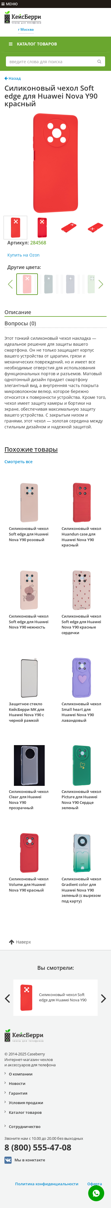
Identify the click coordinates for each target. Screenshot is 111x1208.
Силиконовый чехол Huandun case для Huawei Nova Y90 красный (81, 537)
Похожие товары (31, 449)
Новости (17, 1083)
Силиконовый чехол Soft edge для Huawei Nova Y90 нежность (29, 621)
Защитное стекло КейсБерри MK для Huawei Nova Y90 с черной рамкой (26, 712)
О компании (21, 1074)
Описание (17, 312)
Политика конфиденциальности (46, 1183)
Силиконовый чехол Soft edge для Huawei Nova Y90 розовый (29, 534)
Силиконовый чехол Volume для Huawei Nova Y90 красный (29, 884)
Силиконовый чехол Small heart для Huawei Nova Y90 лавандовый (81, 712)
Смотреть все (18, 461)
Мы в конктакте (24, 1160)
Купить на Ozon (23, 255)
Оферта (94, 1183)
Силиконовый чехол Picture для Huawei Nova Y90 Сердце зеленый (81, 800)
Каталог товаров (33, 44)
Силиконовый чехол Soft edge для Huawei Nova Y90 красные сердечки (81, 624)
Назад (12, 78)
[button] (10, 284)
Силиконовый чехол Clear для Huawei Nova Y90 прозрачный (29, 800)
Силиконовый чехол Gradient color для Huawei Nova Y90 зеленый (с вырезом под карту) (81, 889)
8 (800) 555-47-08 (37, 1147)
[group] (27, 284)
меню (9, 3)
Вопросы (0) (20, 323)
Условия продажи (26, 1102)
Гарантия (18, 1093)
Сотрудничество (25, 1126)
